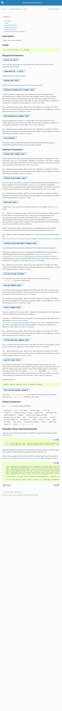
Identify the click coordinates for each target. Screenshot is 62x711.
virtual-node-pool (15, 9)
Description (8, 21)
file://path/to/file (35, 103)
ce (8, 9)
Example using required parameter (14, 31)
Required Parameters (10, 25)
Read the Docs (34, 495)
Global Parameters (10, 29)
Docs (3, 9)
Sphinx (11, 495)
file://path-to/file (53, 207)
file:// (25, 111)
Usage (6, 23)
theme (20, 495)
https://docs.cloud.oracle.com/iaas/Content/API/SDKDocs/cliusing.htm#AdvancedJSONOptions (32, 238)
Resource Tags (17, 160)
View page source (53, 9)
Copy (55, 440)
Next (56, 485)
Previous (6, 485)
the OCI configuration (13, 458)
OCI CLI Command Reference (32, 2)
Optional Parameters (10, 27)
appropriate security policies (31, 458)
